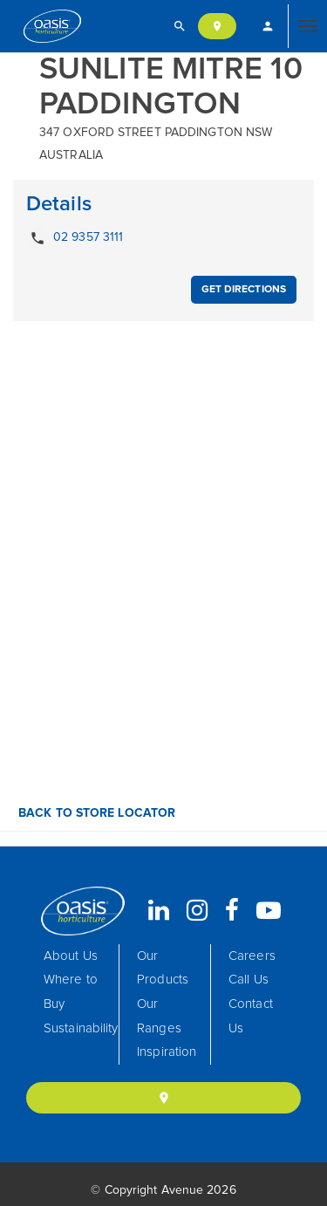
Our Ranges (159, 1016)
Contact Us (250, 1016)
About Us (71, 956)
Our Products (162, 968)
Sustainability (81, 1028)
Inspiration (166, 1052)
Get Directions (243, 289)
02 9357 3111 (74, 238)
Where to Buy (71, 992)
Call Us (248, 979)
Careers (252, 956)
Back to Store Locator (95, 813)
